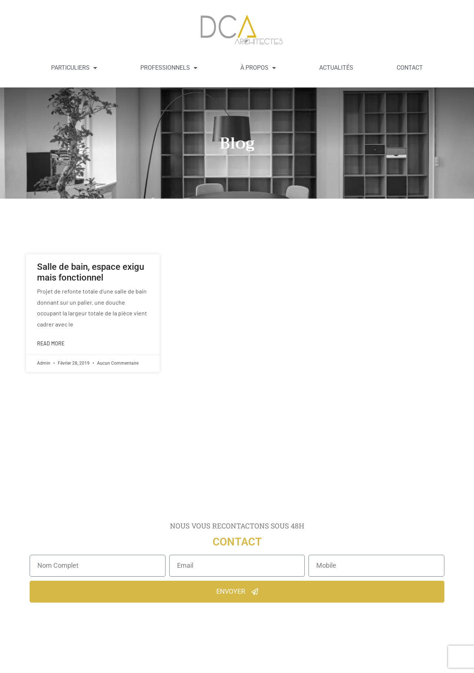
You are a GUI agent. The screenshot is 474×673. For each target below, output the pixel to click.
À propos (258, 67)
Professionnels (168, 67)
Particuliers (74, 67)
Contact (410, 67)
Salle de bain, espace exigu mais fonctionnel (90, 272)
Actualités (336, 67)
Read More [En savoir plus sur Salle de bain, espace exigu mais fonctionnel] (50, 343)
